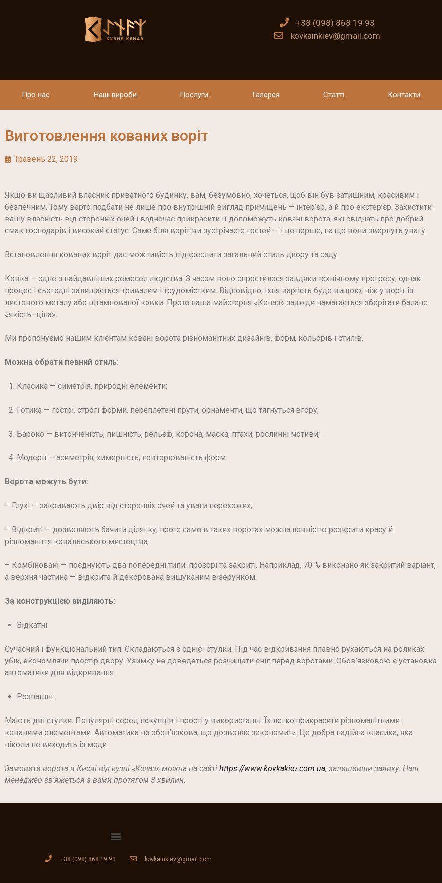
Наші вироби (115, 94)
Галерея (266, 94)
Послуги (194, 94)
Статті (333, 94)
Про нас (36, 94)
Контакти (404, 94)
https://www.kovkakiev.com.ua (272, 768)
